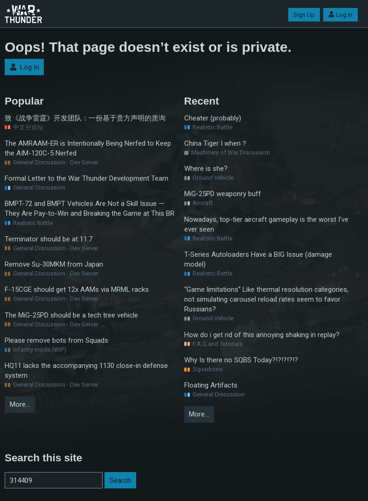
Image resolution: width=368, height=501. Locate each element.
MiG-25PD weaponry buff (222, 194)
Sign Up (304, 14)
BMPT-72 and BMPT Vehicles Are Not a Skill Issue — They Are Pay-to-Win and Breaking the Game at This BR (89, 208)
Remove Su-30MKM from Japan (54, 264)
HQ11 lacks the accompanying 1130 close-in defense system (86, 370)
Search (120, 480)
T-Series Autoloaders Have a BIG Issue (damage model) (258, 259)
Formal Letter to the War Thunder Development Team (86, 178)
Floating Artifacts (210, 385)
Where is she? (206, 168)
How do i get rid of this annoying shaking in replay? (262, 335)
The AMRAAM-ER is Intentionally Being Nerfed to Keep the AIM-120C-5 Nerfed (88, 148)
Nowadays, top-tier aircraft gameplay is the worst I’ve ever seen (266, 224)
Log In (340, 14)
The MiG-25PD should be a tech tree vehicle (71, 315)
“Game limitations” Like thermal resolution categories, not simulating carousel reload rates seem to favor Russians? (266, 299)
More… (20, 404)
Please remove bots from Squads (56, 340)
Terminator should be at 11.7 (48, 239)
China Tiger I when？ (216, 143)
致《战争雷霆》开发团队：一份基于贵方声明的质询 (85, 118)
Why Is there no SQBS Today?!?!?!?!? (241, 360)
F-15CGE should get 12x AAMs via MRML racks (77, 289)
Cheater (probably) (212, 118)
